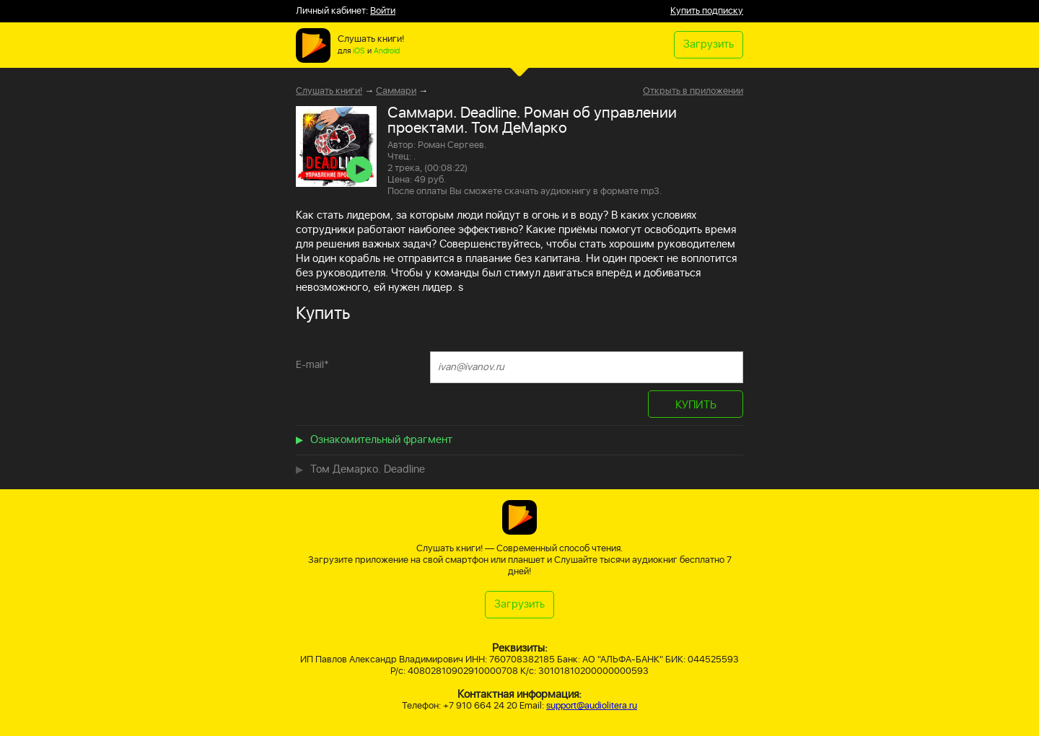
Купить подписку (706, 11)
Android (387, 51)
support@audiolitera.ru (591, 706)
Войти (382, 11)
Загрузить (708, 44)
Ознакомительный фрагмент (381, 439)
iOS (359, 51)
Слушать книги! (329, 91)
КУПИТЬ (695, 405)
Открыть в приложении (693, 91)
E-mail (312, 364)
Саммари (396, 91)
